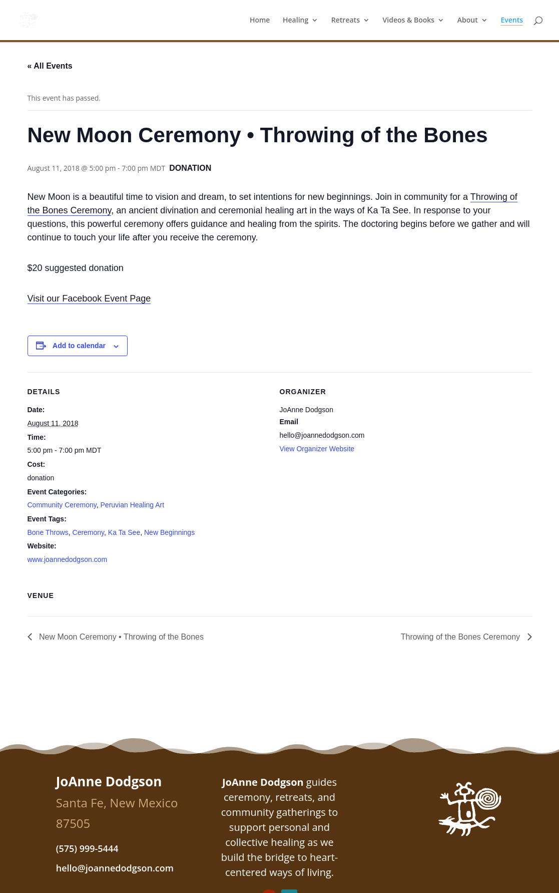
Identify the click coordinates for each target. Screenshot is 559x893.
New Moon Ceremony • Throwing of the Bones (120, 637)
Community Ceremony (62, 505)
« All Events (50, 66)
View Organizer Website (317, 449)
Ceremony (89, 532)
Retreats (345, 21)
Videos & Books (409, 21)
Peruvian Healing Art (133, 505)
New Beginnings (169, 532)
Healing (295, 21)
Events (511, 21)
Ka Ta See (124, 532)
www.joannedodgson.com (68, 559)
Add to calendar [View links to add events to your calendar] (79, 346)
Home (260, 21)
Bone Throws (48, 532)
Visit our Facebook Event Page (89, 298)
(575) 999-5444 (87, 848)
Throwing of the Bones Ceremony (461, 637)
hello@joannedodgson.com (115, 868)
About (467, 21)
